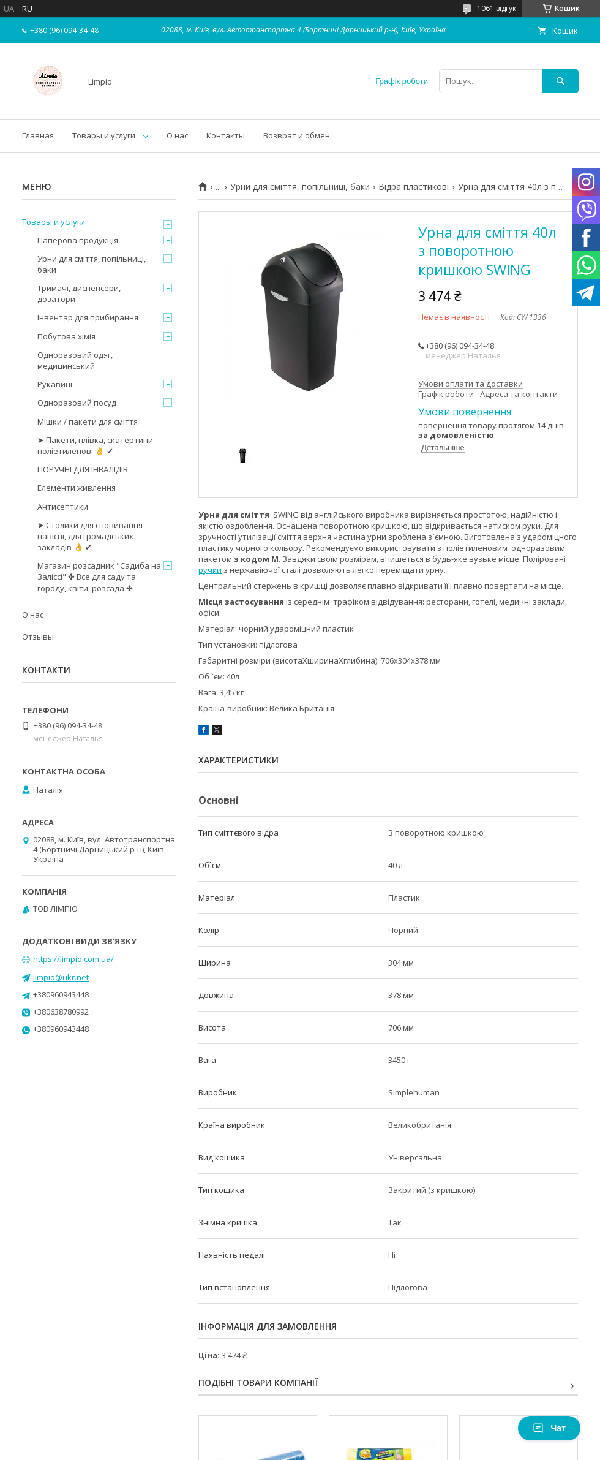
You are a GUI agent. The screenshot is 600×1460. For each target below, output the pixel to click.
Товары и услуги (103, 135)
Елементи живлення (76, 487)
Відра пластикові (413, 187)
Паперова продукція (77, 240)
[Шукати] (560, 81)
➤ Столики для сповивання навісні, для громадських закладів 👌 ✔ (90, 536)
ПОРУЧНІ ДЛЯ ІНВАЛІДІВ (82, 469)
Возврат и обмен (296, 135)
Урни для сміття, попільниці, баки (300, 187)
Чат (549, 1428)
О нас (177, 135)
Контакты (225, 135)
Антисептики (62, 506)
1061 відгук (496, 8)
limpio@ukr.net (61, 977)
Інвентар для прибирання (87, 317)
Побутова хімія (66, 336)
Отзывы (38, 636)
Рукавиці (54, 384)
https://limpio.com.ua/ (73, 959)
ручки (210, 569)
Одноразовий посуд (76, 402)
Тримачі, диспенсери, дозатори (79, 293)
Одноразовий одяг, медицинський (75, 360)
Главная (38, 135)
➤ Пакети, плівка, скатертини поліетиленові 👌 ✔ (95, 445)
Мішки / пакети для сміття (87, 421)
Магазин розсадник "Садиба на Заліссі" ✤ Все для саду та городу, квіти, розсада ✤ (99, 576)
